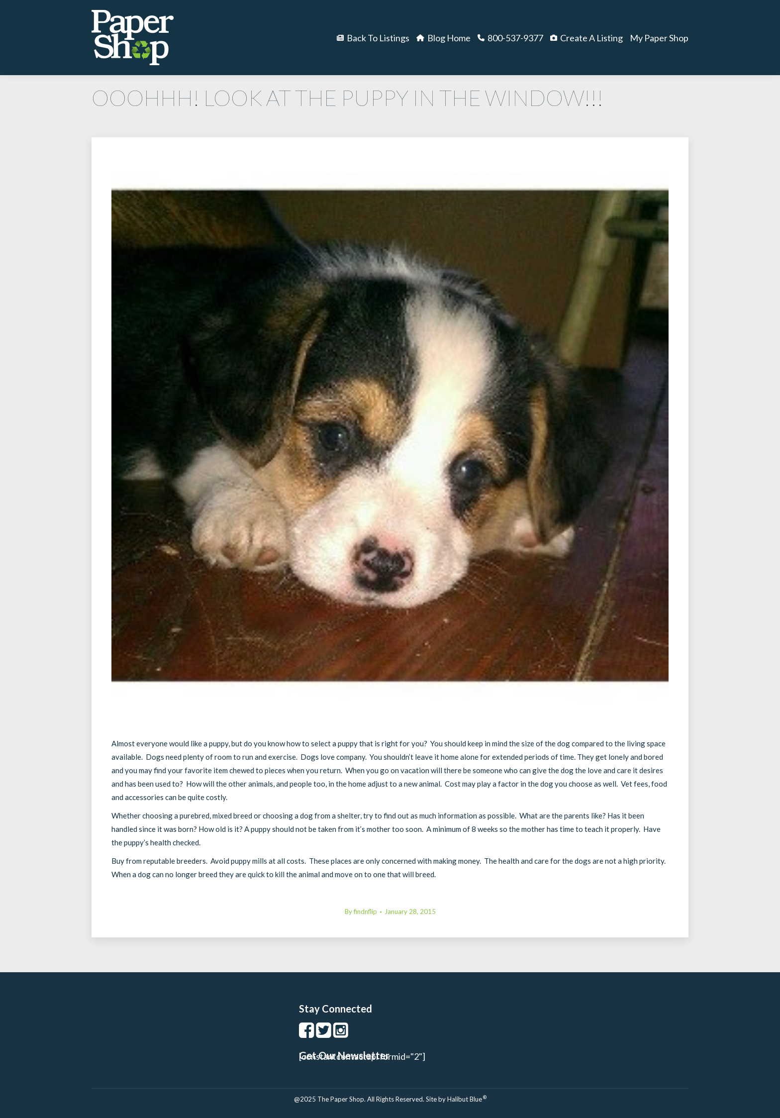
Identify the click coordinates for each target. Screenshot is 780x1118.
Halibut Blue (467, 1099)
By (361, 911)
